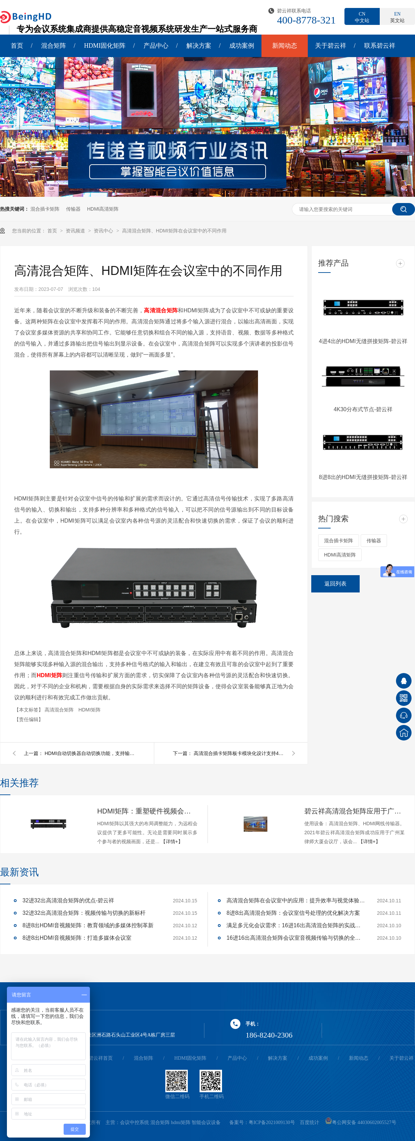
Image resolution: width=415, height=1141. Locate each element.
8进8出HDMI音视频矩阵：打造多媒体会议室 (76, 938)
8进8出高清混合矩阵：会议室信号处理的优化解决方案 (293, 913)
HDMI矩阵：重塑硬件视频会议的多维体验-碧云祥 (147, 811)
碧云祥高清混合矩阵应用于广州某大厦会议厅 (354, 811)
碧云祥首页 (101, 1058)
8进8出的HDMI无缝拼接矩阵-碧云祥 (363, 477)
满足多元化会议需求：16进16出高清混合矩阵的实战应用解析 (296, 925)
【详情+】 (172, 841)
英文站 (397, 17)
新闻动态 (284, 45)
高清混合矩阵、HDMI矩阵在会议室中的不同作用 (174, 230)
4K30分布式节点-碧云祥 (363, 409)
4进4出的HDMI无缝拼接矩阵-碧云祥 (363, 341)
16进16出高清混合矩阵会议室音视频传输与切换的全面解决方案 (296, 938)
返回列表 (335, 584)
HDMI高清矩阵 (103, 209)
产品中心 (156, 45)
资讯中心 (104, 230)
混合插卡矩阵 (44, 209)
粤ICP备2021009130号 (272, 1122)
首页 (17, 45)
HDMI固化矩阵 (105, 45)
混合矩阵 (53, 45)
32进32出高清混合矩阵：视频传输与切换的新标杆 (84, 913)
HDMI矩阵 (90, 709)
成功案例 (241, 45)
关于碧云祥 (330, 45)
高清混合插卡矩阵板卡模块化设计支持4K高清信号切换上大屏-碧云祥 (239, 753)
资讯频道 (76, 230)
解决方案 (198, 45)
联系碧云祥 (379, 45)
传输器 (73, 209)
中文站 (362, 17)
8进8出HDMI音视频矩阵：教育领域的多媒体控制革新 (88, 925)
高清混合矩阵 (60, 709)
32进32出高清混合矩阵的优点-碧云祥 (68, 900)
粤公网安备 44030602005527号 (360, 1122)
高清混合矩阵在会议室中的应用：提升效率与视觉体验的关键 (296, 900)
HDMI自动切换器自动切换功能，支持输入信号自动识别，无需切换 (90, 753)
